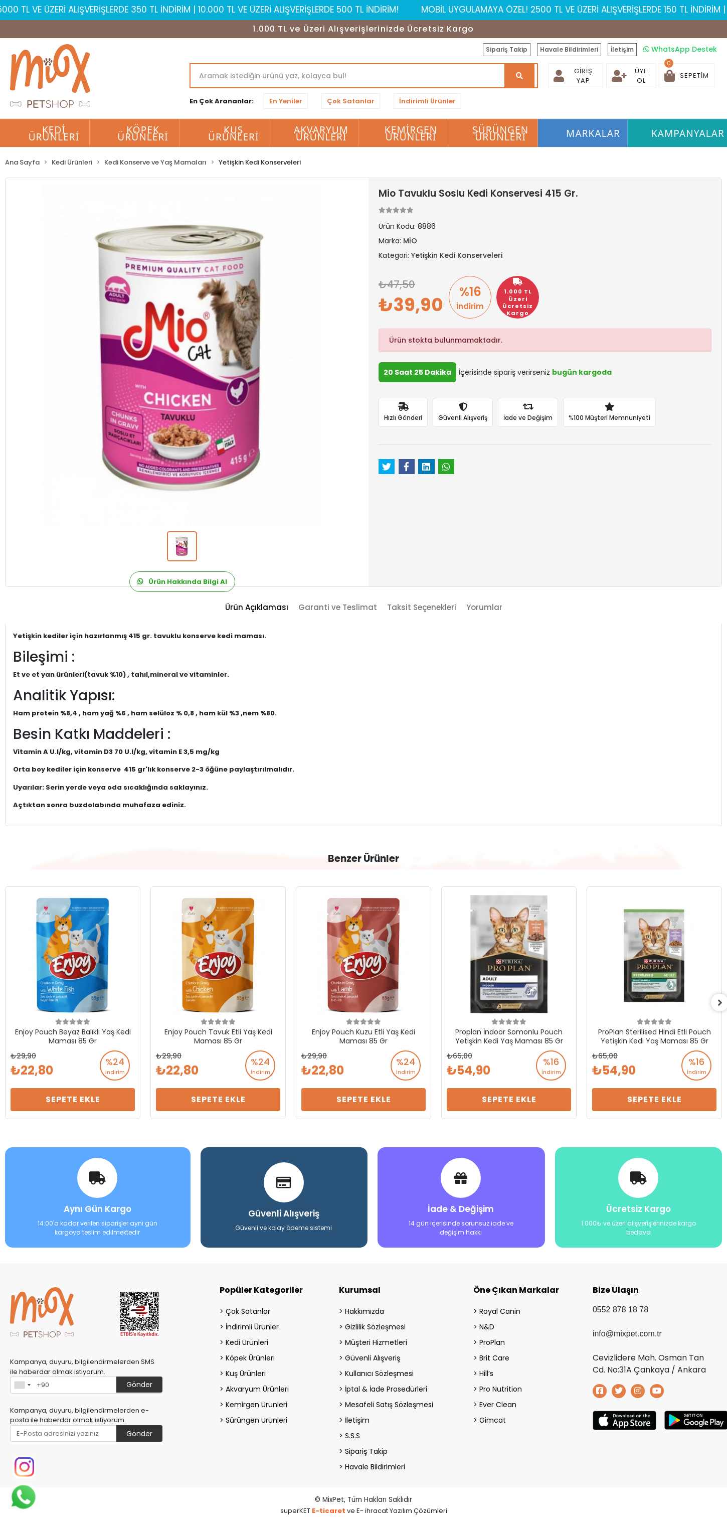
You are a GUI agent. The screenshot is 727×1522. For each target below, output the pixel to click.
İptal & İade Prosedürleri (386, 1388)
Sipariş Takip (506, 49)
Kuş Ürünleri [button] (233, 133)
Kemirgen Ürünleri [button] (411, 133)
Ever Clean (497, 1404)
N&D (486, 1326)
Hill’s (486, 1372)
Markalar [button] (593, 133)
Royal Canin (499, 1310)
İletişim (622, 49)
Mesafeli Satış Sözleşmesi (389, 1404)
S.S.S (352, 1435)
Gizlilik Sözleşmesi (375, 1326)
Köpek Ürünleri (250, 1357)
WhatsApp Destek (680, 49)
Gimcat (492, 1419)
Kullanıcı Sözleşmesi (379, 1372)
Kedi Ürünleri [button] (54, 133)
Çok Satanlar (351, 101)
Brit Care (494, 1357)
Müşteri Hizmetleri (376, 1341)
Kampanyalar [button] (687, 133)
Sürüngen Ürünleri (256, 1419)
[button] (686, 75)
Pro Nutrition (500, 1388)
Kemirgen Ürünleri (256, 1404)
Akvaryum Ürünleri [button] (321, 133)
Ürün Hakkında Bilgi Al (182, 581)
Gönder (139, 1384)
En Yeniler (285, 101)
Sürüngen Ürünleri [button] (500, 133)
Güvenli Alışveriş (372, 1357)
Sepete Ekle (73, 1099)
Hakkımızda (364, 1310)
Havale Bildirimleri (569, 49)
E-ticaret (328, 1509)
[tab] (256, 608)
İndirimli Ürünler (427, 101)
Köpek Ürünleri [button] (142, 133)
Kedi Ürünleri (247, 1341)
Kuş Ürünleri (246, 1372)
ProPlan (492, 1341)
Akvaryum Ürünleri (257, 1388)
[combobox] (22, 1384)
